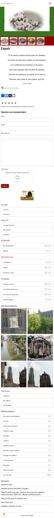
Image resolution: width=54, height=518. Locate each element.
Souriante (6, 234)
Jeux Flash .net (7, 502)
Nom (2, 116)
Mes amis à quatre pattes (27, 450)
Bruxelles (27, 436)
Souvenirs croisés (8, 273)
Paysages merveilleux (27, 455)
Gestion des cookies (27, 515)
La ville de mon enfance (27, 426)
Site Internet (5, 133)
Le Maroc (27, 441)
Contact (5, 209)
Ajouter (5, 186)
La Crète (27, 421)
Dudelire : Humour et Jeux (11, 506)
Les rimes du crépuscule (10, 294)
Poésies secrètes (8, 284)
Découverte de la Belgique (27, 416)
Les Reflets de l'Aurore (10, 289)
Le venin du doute (8, 225)
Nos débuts (7, 400)
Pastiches (6, 214)
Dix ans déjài (7, 405)
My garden (27, 465)
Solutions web (6, 484)
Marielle (5, 251)
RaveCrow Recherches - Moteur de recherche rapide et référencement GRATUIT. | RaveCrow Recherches (23, 493)
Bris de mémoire (8, 246)
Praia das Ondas (27, 431)
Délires (5, 267)
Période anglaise (8, 300)
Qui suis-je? (7, 230)
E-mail (3, 125)
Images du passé (27, 445)
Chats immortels (27, 470)
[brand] (7, 3)
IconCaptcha (17, 181)
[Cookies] (4, 514)
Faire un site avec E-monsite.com (14, 498)
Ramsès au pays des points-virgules (15, 488)
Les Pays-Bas (27, 475)
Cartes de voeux (27, 460)
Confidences (7, 262)
